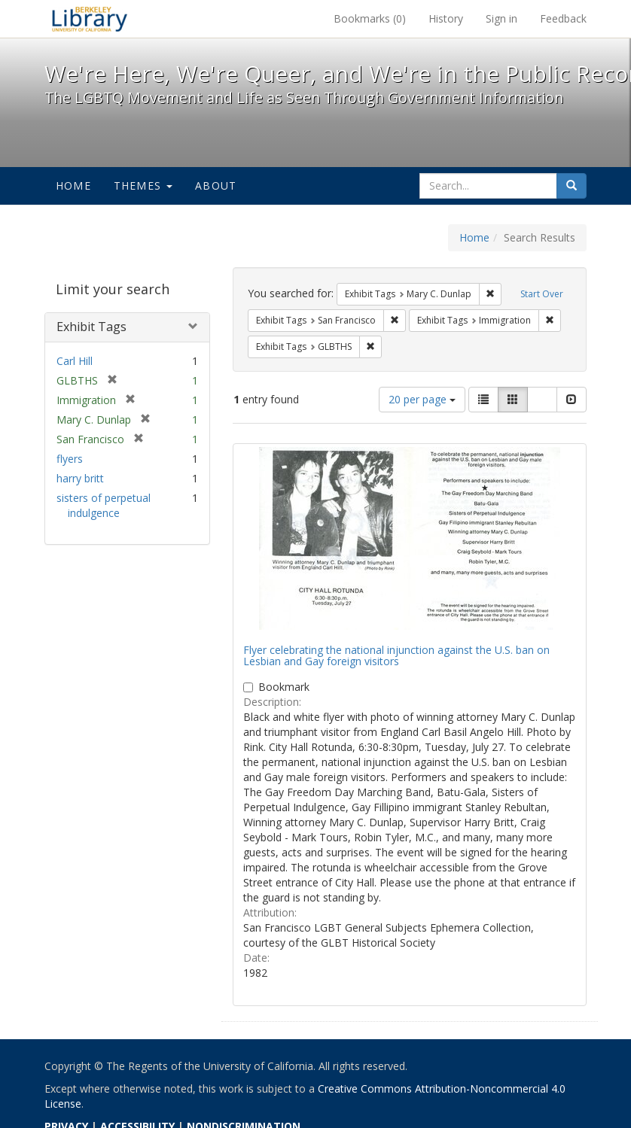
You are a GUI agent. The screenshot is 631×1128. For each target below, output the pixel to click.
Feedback (563, 18)
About (215, 185)
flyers (69, 459)
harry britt (80, 478)
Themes (143, 185)
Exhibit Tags (91, 326)
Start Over (541, 293)
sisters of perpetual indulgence (103, 505)
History (445, 18)
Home (73, 185)
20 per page (422, 399)
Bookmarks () (370, 18)
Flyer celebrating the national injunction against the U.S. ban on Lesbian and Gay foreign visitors (396, 655)
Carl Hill (74, 361)
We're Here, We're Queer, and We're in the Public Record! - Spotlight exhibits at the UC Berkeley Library (89, 19)
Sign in (501, 18)
